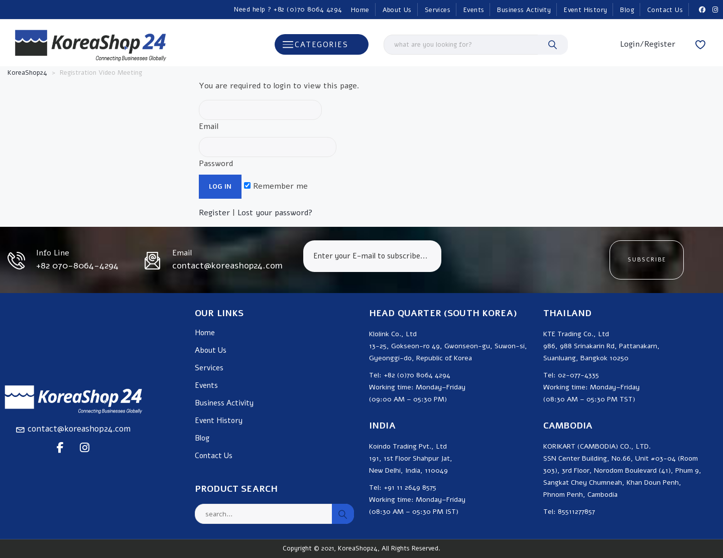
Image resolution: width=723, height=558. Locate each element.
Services (437, 10)
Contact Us (665, 10)
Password (267, 153)
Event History (585, 10)
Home (360, 10)
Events (473, 10)
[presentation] (525, 260)
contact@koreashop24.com (79, 429)
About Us (397, 10)
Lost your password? (275, 212)
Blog (627, 10)
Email (260, 116)
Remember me (276, 186)
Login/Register (647, 44)
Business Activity (524, 10)
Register (214, 212)
